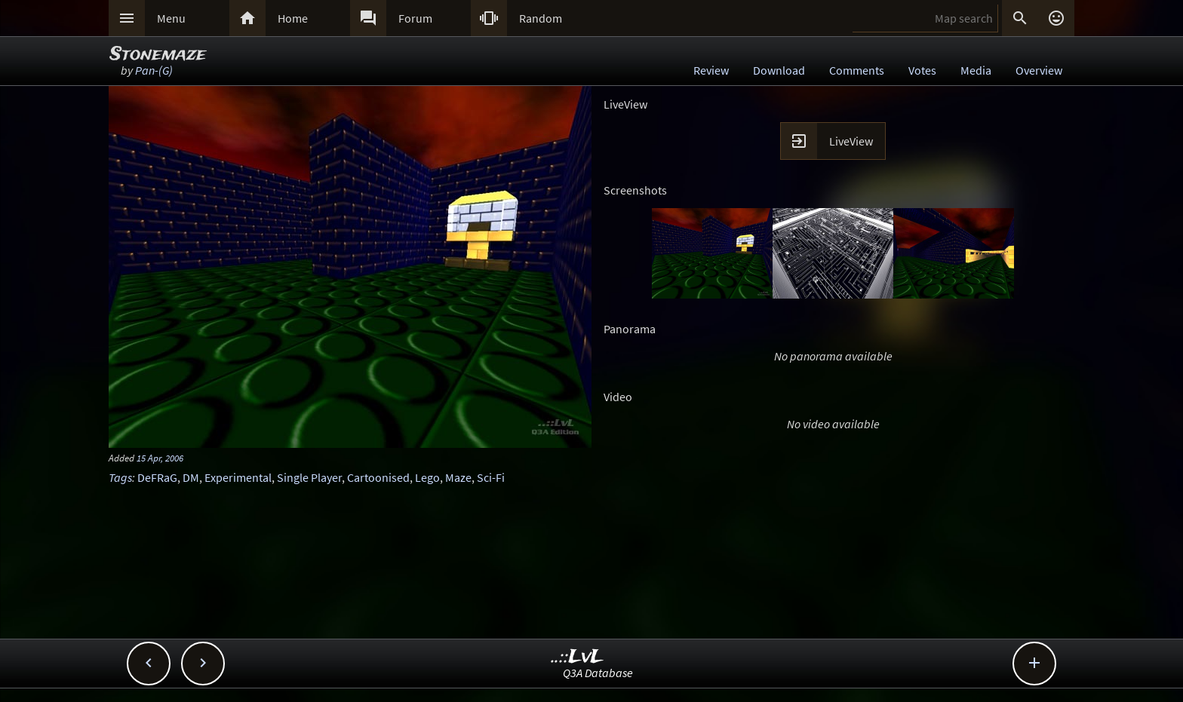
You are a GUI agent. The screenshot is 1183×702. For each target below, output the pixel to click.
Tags (120, 477)
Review (711, 70)
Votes (922, 70)
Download (779, 70)
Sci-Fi (491, 477)
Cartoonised (378, 477)
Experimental (238, 477)
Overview (1039, 70)
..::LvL (577, 657)
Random (540, 18)
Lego (427, 477)
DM (191, 477)
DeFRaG (157, 477)
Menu (171, 18)
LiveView (851, 141)
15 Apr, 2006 (160, 458)
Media (975, 70)
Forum (415, 18)
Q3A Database (598, 672)
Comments (856, 70)
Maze (458, 477)
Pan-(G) (154, 70)
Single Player (309, 477)
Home (293, 18)
